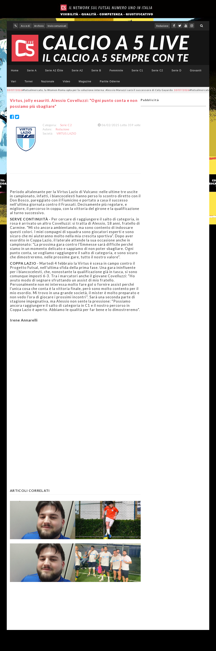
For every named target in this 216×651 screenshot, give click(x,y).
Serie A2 (77, 70)
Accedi (25, 25)
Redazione (162, 25)
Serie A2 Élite (54, 70)
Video (66, 81)
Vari (13, 81)
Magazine (85, 81)
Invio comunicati (57, 25)
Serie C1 (137, 70)
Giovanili (195, 70)
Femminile (116, 70)
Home (15, 70)
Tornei (28, 81)
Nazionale (47, 81)
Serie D (176, 70)
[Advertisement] (75, 366)
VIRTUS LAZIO (66, 133)
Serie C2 (157, 70)
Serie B (96, 70)
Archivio (39, 25)
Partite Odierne (110, 81)
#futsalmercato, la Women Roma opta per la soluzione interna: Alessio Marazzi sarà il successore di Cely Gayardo (90, 90)
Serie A (32, 70)
